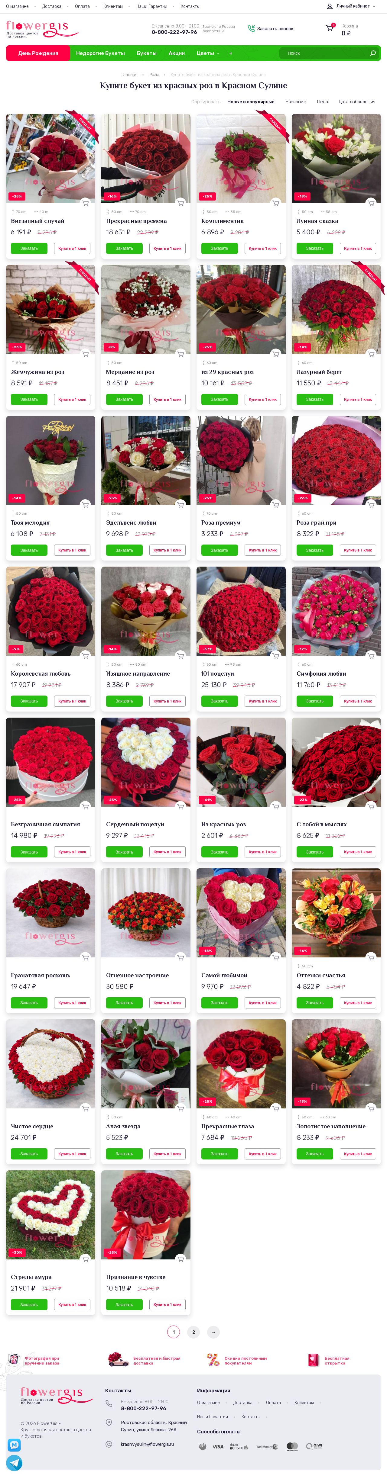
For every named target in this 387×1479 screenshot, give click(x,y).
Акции (177, 53)
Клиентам (113, 6)
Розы (154, 74)
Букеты (147, 53)
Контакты (190, 6)
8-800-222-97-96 (174, 32)
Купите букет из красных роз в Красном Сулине (218, 74)
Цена (322, 101)
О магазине (17, 6)
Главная (129, 74)
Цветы (205, 53)
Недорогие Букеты (100, 53)
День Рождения (38, 53)
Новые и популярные (251, 101)
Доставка (51, 6)
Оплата (82, 6)
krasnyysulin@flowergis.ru (147, 1444)
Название (295, 101)
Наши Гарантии (151, 6)
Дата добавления (357, 101)
